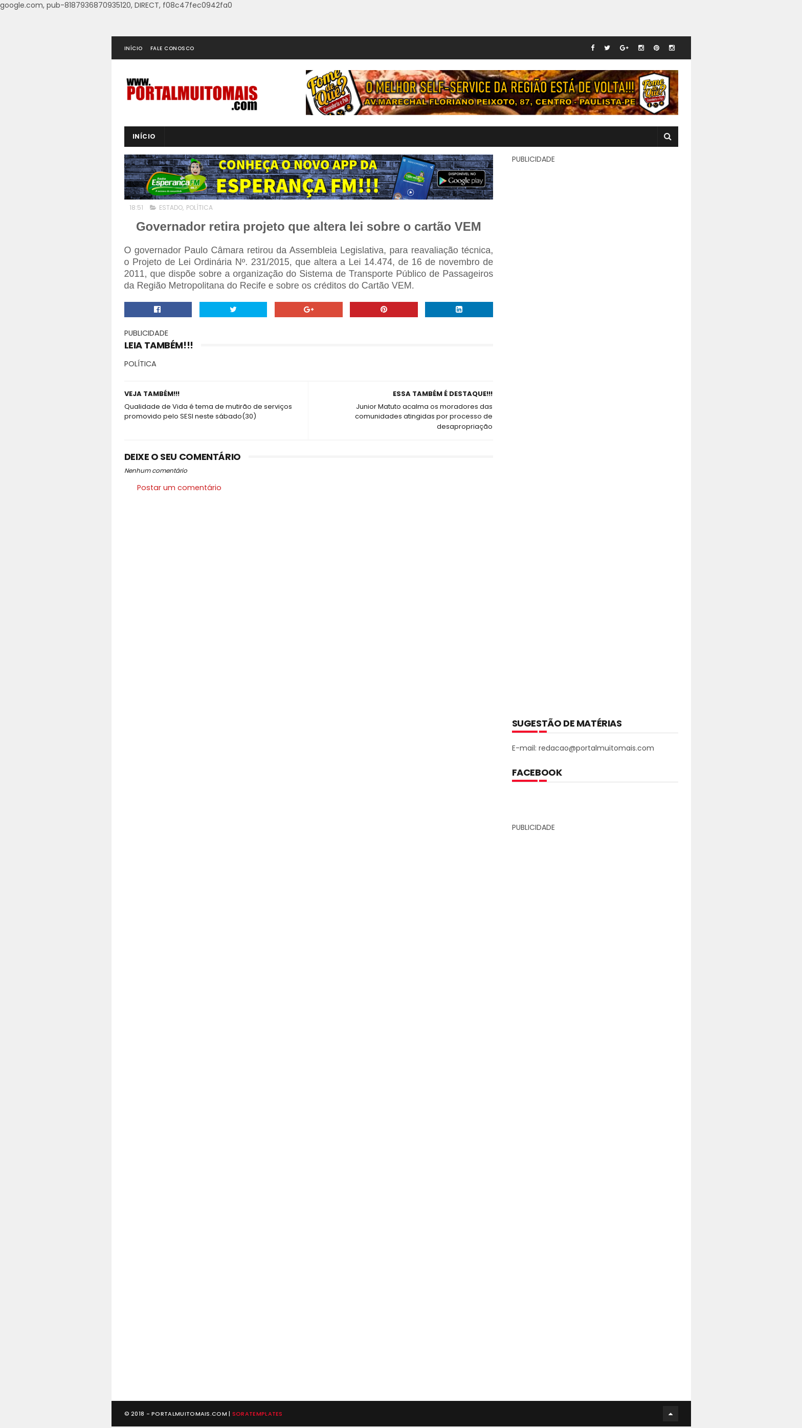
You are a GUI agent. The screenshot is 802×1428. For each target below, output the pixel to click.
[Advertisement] (595, 433)
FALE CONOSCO (172, 48)
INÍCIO (133, 48)
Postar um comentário (179, 488)
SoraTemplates (257, 1415)
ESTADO (171, 207)
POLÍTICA (199, 207)
